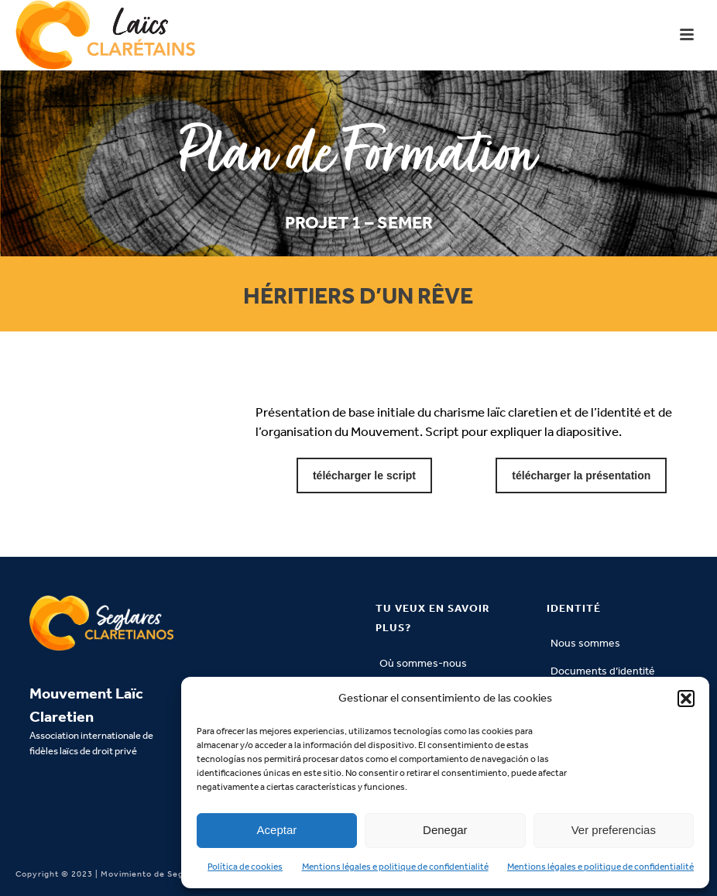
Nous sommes (585, 643)
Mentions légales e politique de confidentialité (395, 866)
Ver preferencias (613, 829)
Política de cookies (245, 866)
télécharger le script (364, 475)
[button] (686, 698)
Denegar (445, 829)
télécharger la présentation (581, 475)
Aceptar (277, 829)
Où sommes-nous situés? (423, 673)
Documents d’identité (603, 671)
